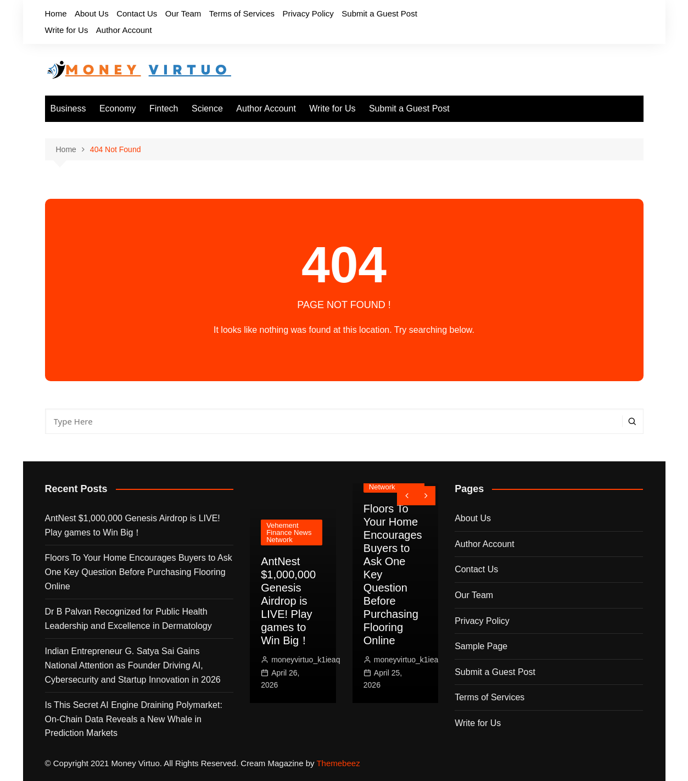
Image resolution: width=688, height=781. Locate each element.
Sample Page (481, 646)
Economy (117, 108)
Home (56, 13)
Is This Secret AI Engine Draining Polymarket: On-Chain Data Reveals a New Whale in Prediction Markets (133, 719)
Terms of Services (242, 13)
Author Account (124, 30)
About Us (92, 13)
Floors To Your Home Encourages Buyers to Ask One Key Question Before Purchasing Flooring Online (138, 571)
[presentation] (406, 495)
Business (68, 108)
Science (207, 108)
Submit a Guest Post (379, 13)
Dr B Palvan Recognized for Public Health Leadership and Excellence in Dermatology (128, 619)
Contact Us (136, 13)
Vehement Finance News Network (288, 532)
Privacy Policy (307, 13)
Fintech (163, 108)
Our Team (183, 13)
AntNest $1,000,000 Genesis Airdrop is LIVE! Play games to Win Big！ (132, 525)
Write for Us (66, 30)
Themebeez (338, 763)
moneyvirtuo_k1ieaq (305, 659)
